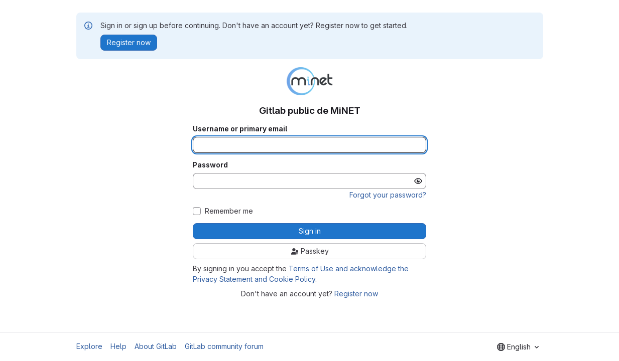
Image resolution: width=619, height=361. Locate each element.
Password (210, 165)
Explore (89, 346)
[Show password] (418, 181)
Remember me (229, 211)
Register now (356, 293)
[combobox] (517, 347)
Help (118, 346)
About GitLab (156, 346)
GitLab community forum (224, 346)
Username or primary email (240, 129)
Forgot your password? (387, 195)
